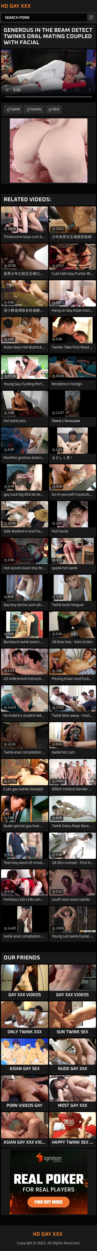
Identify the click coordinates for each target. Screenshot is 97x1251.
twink (15, 109)
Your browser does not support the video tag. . (48, 75)
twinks (36, 109)
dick (56, 109)
